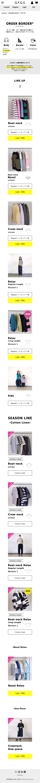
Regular (15, 7)
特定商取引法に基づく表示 (13, 779)
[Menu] (2, 3)
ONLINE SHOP (14, 13)
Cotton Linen (20, 473)
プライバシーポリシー (28, 779)
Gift (33, 7)
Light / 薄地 (20, 138)
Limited (6, 7)
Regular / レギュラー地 (20, 132)
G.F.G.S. (4, 13)
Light (24, 7)
